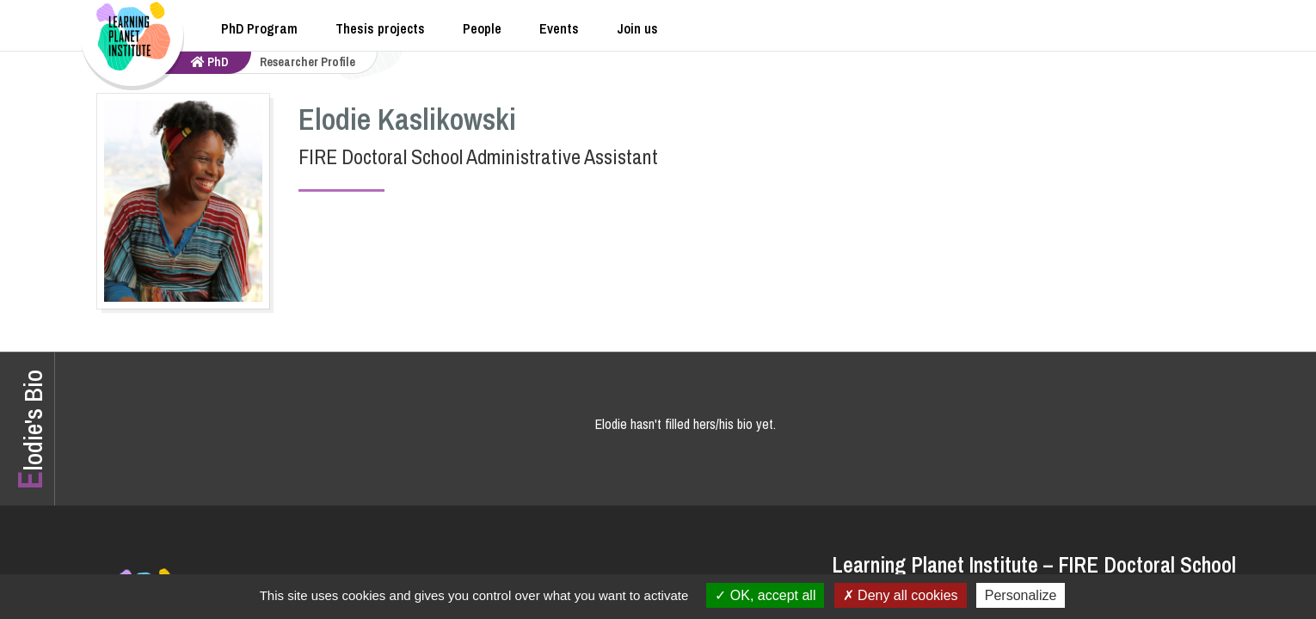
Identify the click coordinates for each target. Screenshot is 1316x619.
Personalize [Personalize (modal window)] (1021, 595)
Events (559, 28)
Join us (637, 28)
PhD (210, 62)
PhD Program (259, 28)
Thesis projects (380, 28)
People (482, 28)
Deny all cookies (900, 595)
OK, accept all (765, 595)
